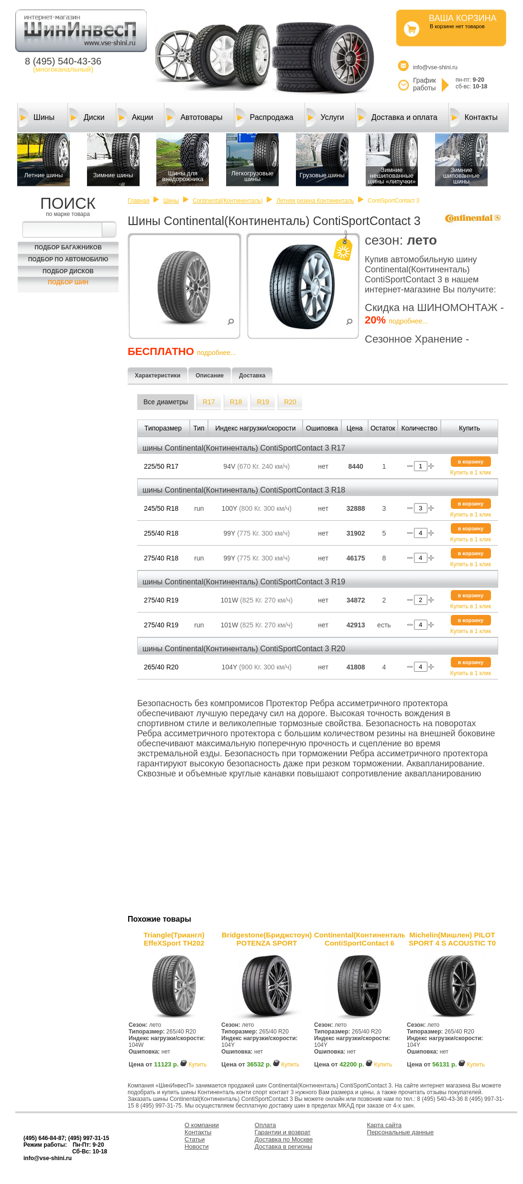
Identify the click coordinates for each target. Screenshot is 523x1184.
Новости (196, 1146)
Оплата (265, 1125)
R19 (263, 402)
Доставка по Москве (284, 1139)
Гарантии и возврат (283, 1132)
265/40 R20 (161, 667)
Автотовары (194, 117)
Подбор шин (68, 282)
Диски (87, 117)
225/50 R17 (161, 466)
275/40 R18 (161, 558)
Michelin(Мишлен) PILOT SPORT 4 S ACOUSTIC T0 (452, 939)
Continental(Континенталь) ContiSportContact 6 (359, 939)
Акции (135, 117)
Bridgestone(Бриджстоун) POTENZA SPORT (267, 939)
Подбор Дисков (68, 271)
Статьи (195, 1139)
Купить (197, 1064)
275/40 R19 (161, 600)
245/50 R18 (161, 508)
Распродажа (265, 117)
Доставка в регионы (283, 1146)
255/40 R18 (161, 533)
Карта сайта (384, 1125)
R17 (209, 402)
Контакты (474, 117)
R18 (236, 402)
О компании (202, 1125)
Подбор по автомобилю (68, 259)
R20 (290, 402)
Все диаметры (165, 402)
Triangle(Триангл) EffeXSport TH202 (173, 939)
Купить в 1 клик (470, 472)
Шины (36, 117)
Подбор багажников (68, 247)
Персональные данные (400, 1132)
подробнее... (408, 321)
